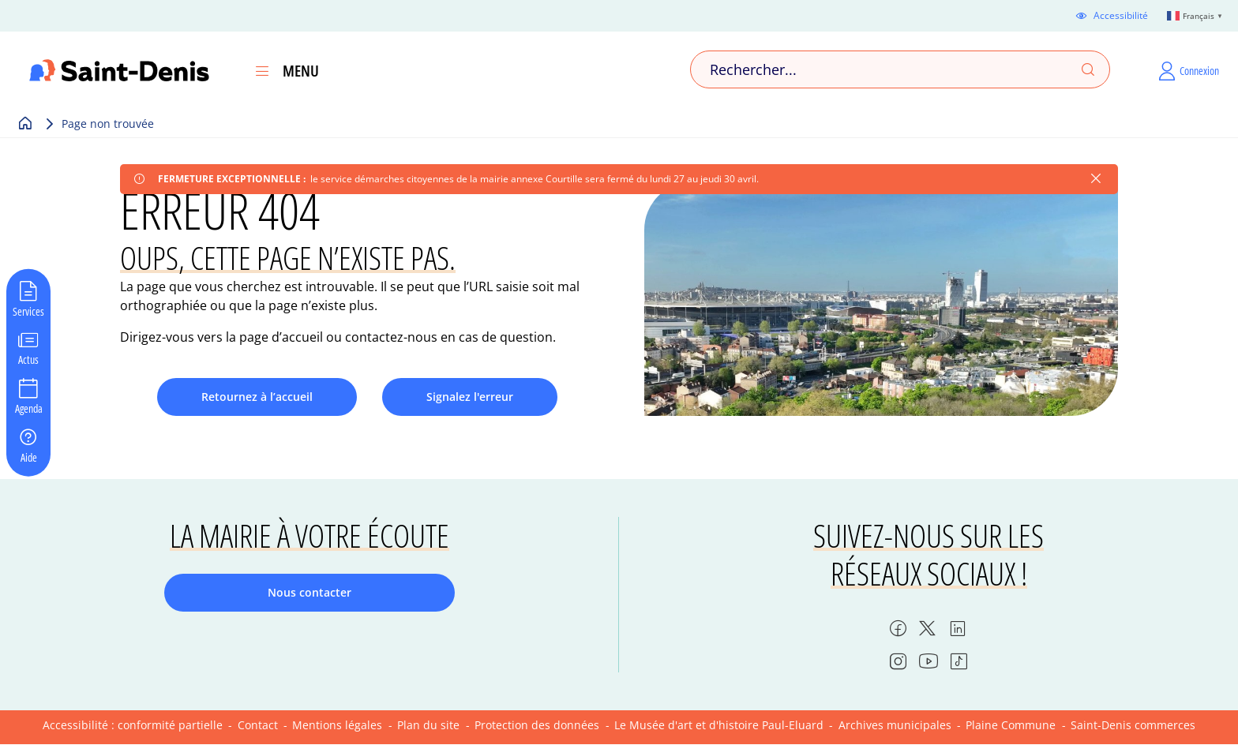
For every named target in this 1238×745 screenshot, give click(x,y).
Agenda (29, 408)
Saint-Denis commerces (1133, 724)
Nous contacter (309, 592)
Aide (29, 456)
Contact (258, 724)
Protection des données (537, 724)
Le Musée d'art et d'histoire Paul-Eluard (718, 724)
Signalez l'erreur (469, 396)
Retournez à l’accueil (257, 396)
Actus (28, 359)
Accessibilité (1121, 15)
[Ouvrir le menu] (262, 71)
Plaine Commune (1011, 724)
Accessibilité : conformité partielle (133, 724)
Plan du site (428, 724)
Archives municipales (894, 724)
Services (28, 310)
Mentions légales (337, 724)
